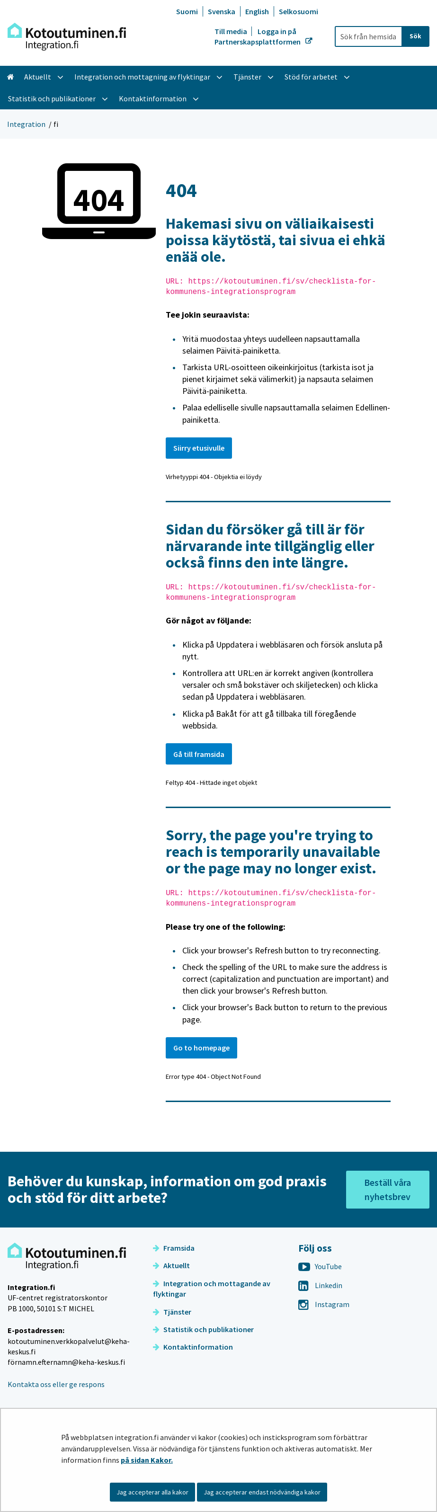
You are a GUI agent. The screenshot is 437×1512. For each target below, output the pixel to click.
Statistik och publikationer (203, 1329)
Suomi (187, 11)
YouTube (320, 1266)
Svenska (221, 11)
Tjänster (172, 1311)
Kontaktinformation (193, 1347)
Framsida (174, 1248)
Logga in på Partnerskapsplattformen (258, 36)
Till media (231, 31)
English (257, 11)
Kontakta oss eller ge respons (56, 1384)
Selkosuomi (298, 11)
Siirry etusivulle (198, 448)
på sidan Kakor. (147, 1460)
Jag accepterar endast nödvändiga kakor (262, 1492)
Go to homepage (201, 1047)
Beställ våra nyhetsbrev (387, 1189)
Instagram (323, 1304)
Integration (26, 124)
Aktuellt (171, 1265)
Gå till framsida (198, 754)
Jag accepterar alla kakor (152, 1492)
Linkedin (320, 1285)
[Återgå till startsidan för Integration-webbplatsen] (67, 37)
